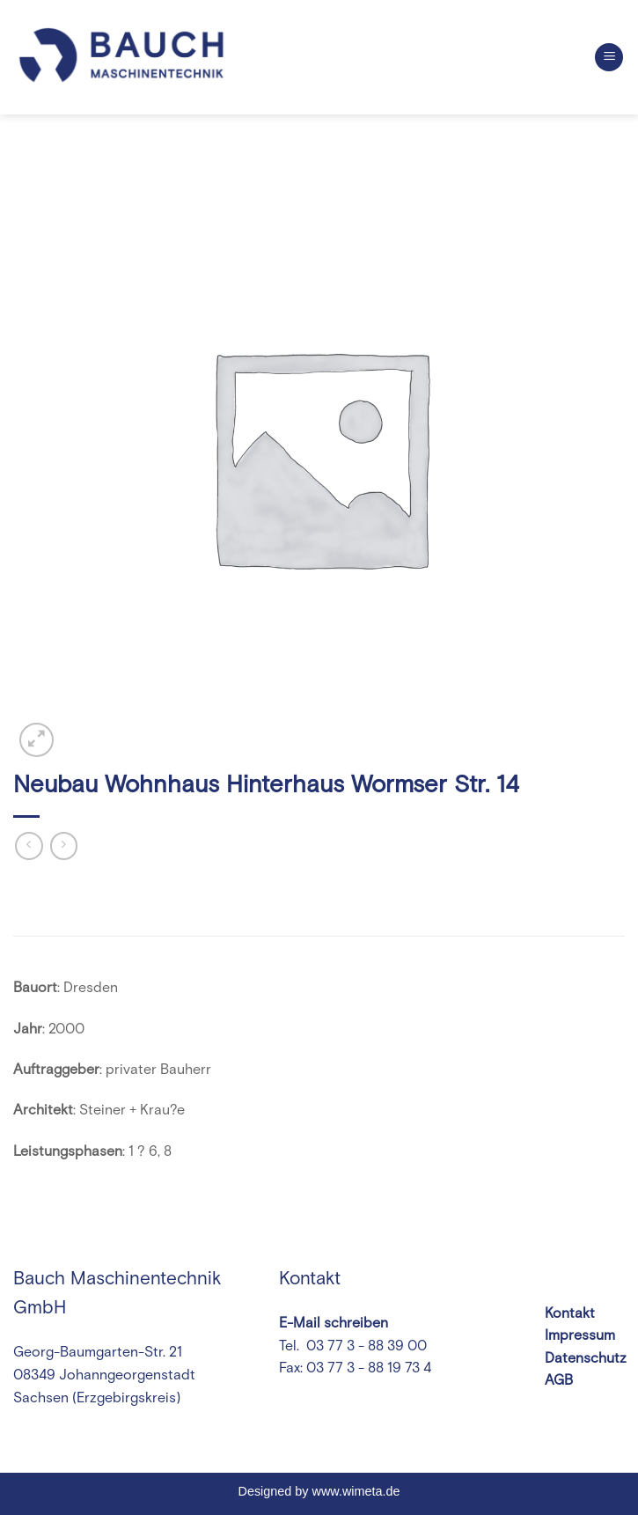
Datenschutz (586, 1358)
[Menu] (609, 57)
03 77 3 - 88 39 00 (365, 1346)
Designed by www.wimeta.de (319, 1491)
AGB (559, 1380)
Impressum (580, 1335)
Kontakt (570, 1313)
